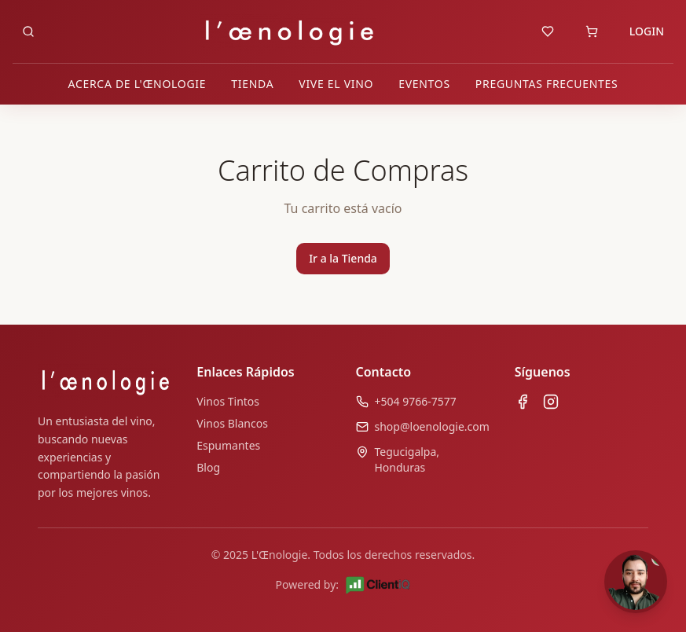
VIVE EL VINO (336, 83)
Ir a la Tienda (343, 258)
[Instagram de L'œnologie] (551, 402)
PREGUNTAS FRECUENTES (546, 83)
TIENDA (252, 83)
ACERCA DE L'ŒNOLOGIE (137, 83)
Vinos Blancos (232, 423)
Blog (208, 467)
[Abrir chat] (635, 581)
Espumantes (228, 445)
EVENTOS (424, 83)
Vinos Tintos (227, 401)
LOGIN (646, 31)
